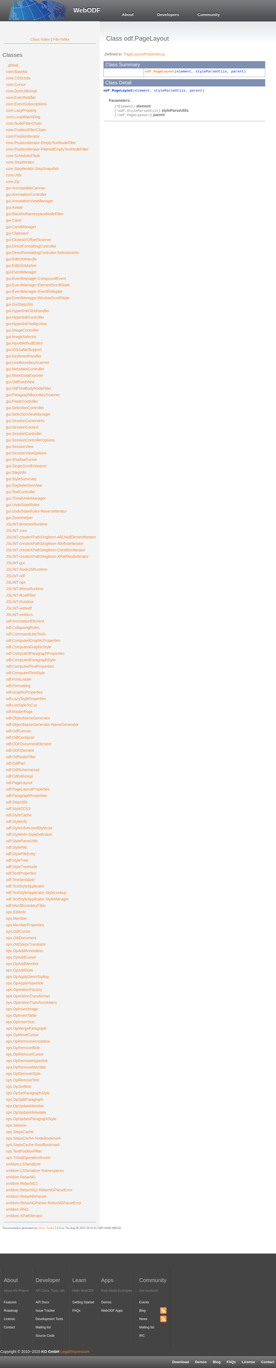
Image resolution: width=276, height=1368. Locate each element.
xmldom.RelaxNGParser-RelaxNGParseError (43, 1203)
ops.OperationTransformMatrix (31, 1002)
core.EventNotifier (21, 97)
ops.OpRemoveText (22, 1080)
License (248, 1362)
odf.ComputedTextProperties (30, 666)
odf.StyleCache (19, 815)
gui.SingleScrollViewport (26, 466)
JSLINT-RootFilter (21, 595)
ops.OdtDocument (21, 938)
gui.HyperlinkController (25, 317)
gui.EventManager (21, 272)
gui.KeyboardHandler (24, 356)
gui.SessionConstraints (25, 421)
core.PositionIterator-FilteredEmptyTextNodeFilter (47, 149)
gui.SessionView (19, 446)
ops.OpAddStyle (19, 970)
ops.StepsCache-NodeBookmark (33, 1138)
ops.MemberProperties (25, 925)
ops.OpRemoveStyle (23, 1073)
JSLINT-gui (15, 563)
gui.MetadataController (25, 369)
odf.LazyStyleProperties (26, 699)
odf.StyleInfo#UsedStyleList (29, 828)
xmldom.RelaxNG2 (21, 1183)
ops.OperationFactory (24, 989)
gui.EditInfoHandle (21, 259)
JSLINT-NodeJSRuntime (26, 569)
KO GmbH (50, 1351)
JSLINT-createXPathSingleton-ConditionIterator (45, 550)
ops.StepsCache (20, 1132)
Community (209, 14)
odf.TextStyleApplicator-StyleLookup (36, 892)
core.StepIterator (20, 162)
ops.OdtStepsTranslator (26, 944)
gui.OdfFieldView (20, 382)
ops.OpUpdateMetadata (26, 1112)
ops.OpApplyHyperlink (24, 983)
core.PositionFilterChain (26, 130)
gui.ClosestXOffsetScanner (28, 240)
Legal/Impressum (74, 1351)
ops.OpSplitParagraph (24, 1099)
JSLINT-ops (16, 582)
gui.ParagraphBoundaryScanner (33, 395)
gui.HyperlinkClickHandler (27, 311)
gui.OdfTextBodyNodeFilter (28, 388)
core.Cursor (16, 84)
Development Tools (49, 1319)
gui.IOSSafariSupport (24, 349)
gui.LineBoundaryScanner (27, 362)
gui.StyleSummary (21, 479)
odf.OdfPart (15, 763)
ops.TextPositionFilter (24, 1151)
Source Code (45, 1336)
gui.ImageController (22, 330)
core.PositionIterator (23, 136)
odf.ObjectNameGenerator (28, 718)
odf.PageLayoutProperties (28, 789)
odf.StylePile (16, 847)
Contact (9, 1327)
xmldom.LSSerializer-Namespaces (35, 1170)
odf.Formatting (18, 686)
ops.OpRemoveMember (26, 1067)
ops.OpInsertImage (22, 1009)
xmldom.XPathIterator (24, 1216)
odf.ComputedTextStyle (25, 673)
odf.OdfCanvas (18, 731)
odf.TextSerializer (20, 880)
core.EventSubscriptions (26, 104)
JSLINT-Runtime (20, 602)
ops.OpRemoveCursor (24, 1054)
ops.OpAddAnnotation (24, 951)
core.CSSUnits (18, 78)
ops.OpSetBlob (18, 1086)
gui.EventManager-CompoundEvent (36, 278)
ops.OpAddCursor (21, 957)
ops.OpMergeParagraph (26, 1028)
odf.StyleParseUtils (22, 841)
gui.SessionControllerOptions (30, 440)
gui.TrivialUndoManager (26, 498)
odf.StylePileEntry (21, 854)
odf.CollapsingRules (23, 627)
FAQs (231, 1362)
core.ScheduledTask (23, 156)
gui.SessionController (24, 433)
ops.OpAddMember (22, 964)
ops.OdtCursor (18, 931)
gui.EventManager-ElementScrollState (38, 285)
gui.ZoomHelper (19, 518)
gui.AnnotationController (26, 194)
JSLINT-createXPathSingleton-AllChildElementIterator (51, 537)
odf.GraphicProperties (24, 692)
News (143, 1319)
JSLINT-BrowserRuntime (26, 524)
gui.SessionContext (22, 427)
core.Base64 (16, 71)
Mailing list (43, 1327)
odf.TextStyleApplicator (25, 886)
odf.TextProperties (21, 873)
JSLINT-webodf (19, 608)
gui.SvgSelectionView (24, 485)
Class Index (40, 39)
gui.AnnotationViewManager (29, 201)
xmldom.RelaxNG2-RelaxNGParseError (39, 1190)
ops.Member (16, 918)
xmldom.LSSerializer (23, 1164)
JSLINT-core (16, 530)
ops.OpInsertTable (21, 1015)
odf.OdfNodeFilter (21, 757)
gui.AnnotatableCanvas (25, 188)
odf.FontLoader (19, 679)
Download (180, 1362)
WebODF (87, 10)
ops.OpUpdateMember (25, 1106)
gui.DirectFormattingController (31, 246)
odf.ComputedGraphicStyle (28, 647)
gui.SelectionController (25, 408)
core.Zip (13, 181)
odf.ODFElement (20, 750)
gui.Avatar (14, 207)
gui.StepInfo (16, 472)
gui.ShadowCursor (21, 459)
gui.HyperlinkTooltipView (26, 324)
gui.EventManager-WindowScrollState (38, 298)
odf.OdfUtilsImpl (19, 776)
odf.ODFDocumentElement (28, 744)
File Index (61, 39)
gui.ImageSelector (21, 337)
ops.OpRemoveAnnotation (28, 1041)
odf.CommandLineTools (26, 634)
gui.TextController (20, 492)
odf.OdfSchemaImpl (22, 770)
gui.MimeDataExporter (24, 375)
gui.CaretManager (21, 227)
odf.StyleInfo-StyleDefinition (29, 834)
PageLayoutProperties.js (144, 54)
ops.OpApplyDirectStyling (27, 976)
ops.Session (16, 1125)
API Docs (42, 1302)
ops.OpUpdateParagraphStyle (31, 1119)
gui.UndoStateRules (23, 505)
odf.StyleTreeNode (21, 867)
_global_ (13, 65)
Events (144, 1302)
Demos (200, 1362)
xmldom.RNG (17, 1209)
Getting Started (83, 1302)
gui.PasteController (22, 401)
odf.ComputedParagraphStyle (31, 660)
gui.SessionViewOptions (26, 453)
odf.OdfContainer (20, 737)
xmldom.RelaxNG (21, 1177)
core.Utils (14, 175)
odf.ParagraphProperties (26, 795)
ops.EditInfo (16, 912)
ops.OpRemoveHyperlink (27, 1061)
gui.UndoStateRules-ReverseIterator (36, 511)
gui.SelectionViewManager (28, 414)
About (127, 14)
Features (10, 1302)
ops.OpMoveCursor (22, 1035)
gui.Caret (13, 220)
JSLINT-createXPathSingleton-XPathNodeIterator (47, 556)
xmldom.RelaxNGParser (26, 1196)
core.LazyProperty (21, 110)
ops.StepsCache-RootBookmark (33, 1145)
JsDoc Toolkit (46, 1228)
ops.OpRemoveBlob (23, 1048)
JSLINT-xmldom (19, 614)
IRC (142, 1336)
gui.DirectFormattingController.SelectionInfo (42, 252)
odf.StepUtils (16, 802)
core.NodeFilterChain (24, 123)
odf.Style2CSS (18, 808)
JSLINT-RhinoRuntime (24, 589)
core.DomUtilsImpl (21, 91)
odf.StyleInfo (16, 821)
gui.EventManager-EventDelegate (34, 291)
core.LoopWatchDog (23, 117)
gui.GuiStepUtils (19, 304)
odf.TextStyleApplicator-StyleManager (37, 899)
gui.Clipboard (17, 233)
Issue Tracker (45, 1311)
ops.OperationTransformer (28, 996)
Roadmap (11, 1311)
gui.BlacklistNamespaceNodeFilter (34, 214)
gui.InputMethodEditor (24, 343)
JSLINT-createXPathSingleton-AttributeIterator (44, 543)
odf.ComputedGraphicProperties (33, 640)
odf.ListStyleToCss (21, 705)
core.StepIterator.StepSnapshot (32, 168)
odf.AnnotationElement (25, 621)
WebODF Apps (112, 1311)
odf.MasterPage (19, 711)
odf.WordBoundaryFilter (26, 905)
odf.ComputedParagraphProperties (35, 653)
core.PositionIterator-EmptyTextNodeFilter (41, 143)
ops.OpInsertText (20, 1022)
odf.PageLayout (19, 783)
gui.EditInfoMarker (21, 265)
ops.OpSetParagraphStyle (28, 1093)
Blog (216, 1362)
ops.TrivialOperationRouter (28, 1157)
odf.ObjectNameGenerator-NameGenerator (42, 724)
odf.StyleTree (17, 860)
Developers (168, 14)
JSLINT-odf (15, 576)
